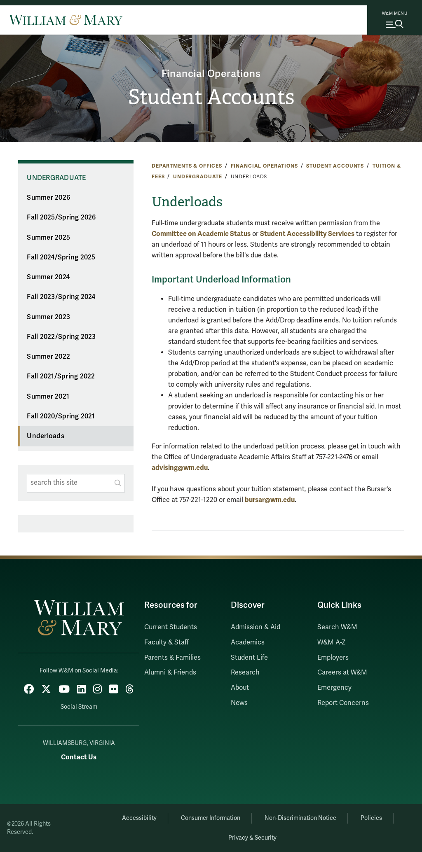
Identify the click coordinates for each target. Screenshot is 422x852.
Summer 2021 (48, 396)
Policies (371, 818)
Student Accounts (211, 97)
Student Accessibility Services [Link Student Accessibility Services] (307, 233)
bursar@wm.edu (270, 499)
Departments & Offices (187, 166)
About (240, 688)
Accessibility (139, 818)
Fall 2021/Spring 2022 (61, 376)
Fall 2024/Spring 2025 (61, 257)
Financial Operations (211, 74)
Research (245, 672)
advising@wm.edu (180, 467)
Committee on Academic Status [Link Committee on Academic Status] (201, 233)
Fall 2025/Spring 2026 (61, 217)
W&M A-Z (331, 642)
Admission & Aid (255, 627)
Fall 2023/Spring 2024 (61, 297)
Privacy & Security (252, 837)
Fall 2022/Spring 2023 (61, 337)
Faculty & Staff (166, 642)
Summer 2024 (48, 277)
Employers (333, 658)
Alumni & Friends (170, 672)
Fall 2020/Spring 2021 (61, 416)
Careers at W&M (342, 672)
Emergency (334, 688)
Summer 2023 (48, 317)
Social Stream (79, 706)
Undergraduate (197, 176)
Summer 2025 (48, 237)
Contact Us (78, 757)
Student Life (249, 658)
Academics (248, 642)
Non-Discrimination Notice (300, 818)
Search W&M (337, 627)
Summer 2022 (48, 356)
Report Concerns (343, 703)
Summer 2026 (48, 198)
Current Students (170, 627)
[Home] (65, 20)
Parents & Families (172, 658)
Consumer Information (210, 818)
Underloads (45, 436)
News (239, 703)
